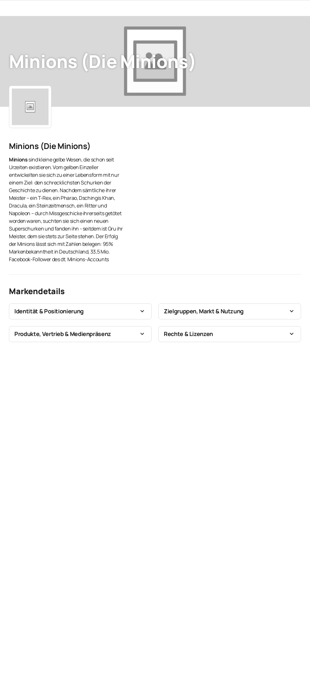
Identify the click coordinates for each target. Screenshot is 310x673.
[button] (80, 311)
